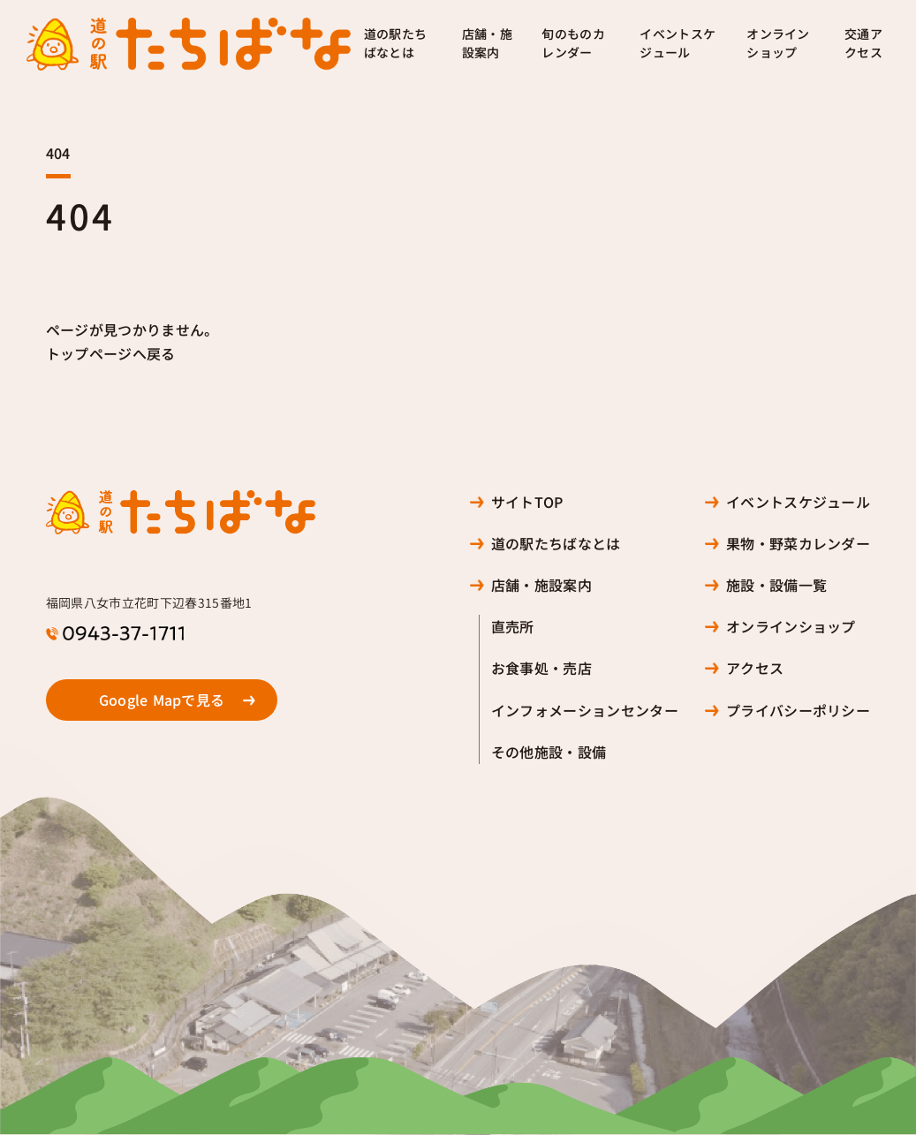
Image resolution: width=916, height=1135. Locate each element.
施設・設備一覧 (776, 585)
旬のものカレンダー (573, 43)
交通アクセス (863, 43)
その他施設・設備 (549, 752)
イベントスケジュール (677, 43)
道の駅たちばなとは (396, 43)
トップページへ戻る (111, 353)
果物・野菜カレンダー (798, 543)
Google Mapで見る (162, 700)
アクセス (755, 668)
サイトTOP (527, 502)
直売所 (512, 626)
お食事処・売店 (541, 668)
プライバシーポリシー (798, 710)
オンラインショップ (778, 43)
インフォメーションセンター (584, 710)
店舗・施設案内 (487, 43)
